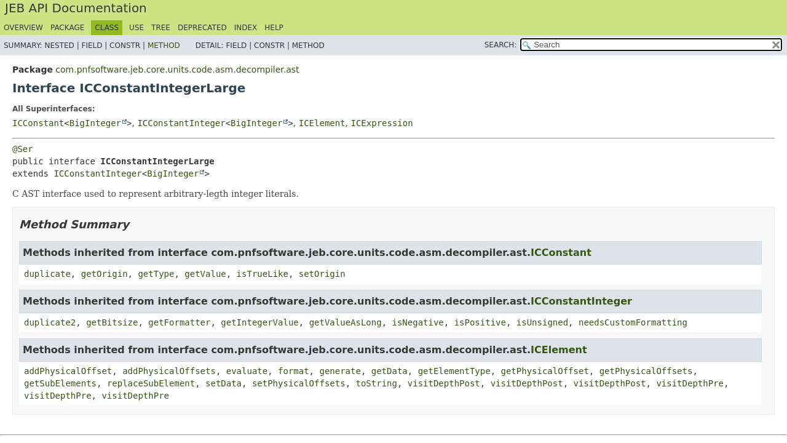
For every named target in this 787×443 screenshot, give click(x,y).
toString (376, 383)
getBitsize (112, 322)
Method (164, 45)
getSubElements (60, 383)
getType (156, 274)
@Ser (22, 149)
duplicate (47, 274)
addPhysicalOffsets (169, 371)
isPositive (480, 322)
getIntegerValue (259, 322)
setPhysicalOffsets (299, 383)
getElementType (454, 371)
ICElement (322, 123)
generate (339, 371)
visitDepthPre (690, 383)
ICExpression (382, 123)
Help (273, 27)
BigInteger (95, 123)
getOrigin (104, 274)
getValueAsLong (345, 322)
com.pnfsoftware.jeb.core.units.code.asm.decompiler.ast (177, 69)
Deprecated (202, 27)
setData (223, 383)
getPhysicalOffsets (646, 371)
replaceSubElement (151, 383)
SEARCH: (500, 45)
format (293, 371)
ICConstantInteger (181, 123)
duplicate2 (50, 322)
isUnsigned (542, 322)
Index (246, 27)
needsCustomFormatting (633, 322)
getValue (205, 274)
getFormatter (179, 322)
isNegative (418, 322)
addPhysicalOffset (68, 371)
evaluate (246, 371)
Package (67, 27)
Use (136, 27)
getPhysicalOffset (545, 371)
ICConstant (38, 123)
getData (389, 371)
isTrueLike (262, 274)
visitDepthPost (444, 383)
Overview (23, 27)
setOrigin (322, 274)
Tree (160, 27)
